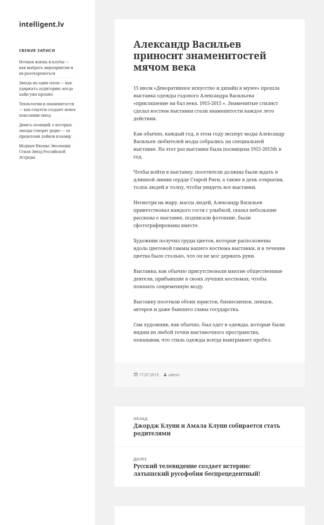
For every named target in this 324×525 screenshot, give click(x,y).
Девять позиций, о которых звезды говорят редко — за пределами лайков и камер (45, 130)
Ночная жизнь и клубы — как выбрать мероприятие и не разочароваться (46, 67)
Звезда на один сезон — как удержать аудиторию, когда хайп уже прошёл (46, 88)
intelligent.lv (41, 24)
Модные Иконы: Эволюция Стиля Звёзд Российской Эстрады (45, 151)
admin (173, 374)
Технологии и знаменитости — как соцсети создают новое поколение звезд (47, 109)
